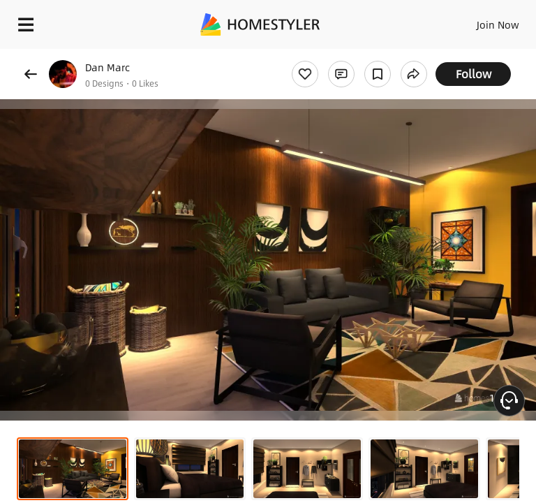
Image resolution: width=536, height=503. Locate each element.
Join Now (498, 24)
